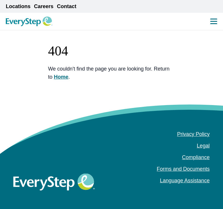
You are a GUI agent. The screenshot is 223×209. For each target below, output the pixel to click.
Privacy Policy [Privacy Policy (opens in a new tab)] (193, 134)
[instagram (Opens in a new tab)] (197, 192)
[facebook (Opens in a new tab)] (188, 192)
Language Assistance (185, 180)
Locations (18, 6)
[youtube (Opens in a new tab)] (207, 192)
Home (61, 77)
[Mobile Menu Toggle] (213, 21)
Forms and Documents (183, 169)
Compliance (196, 157)
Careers (43, 6)
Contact (66, 6)
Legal (203, 146)
